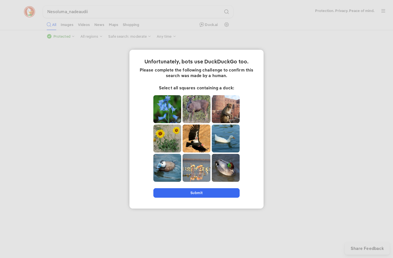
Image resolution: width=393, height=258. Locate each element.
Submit (196, 192)
